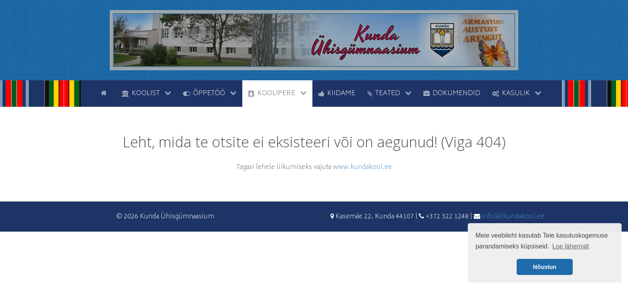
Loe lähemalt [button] (570, 246)
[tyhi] (88, 92)
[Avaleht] (105, 92)
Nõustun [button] (544, 267)
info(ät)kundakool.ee (513, 216)
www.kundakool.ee (362, 167)
